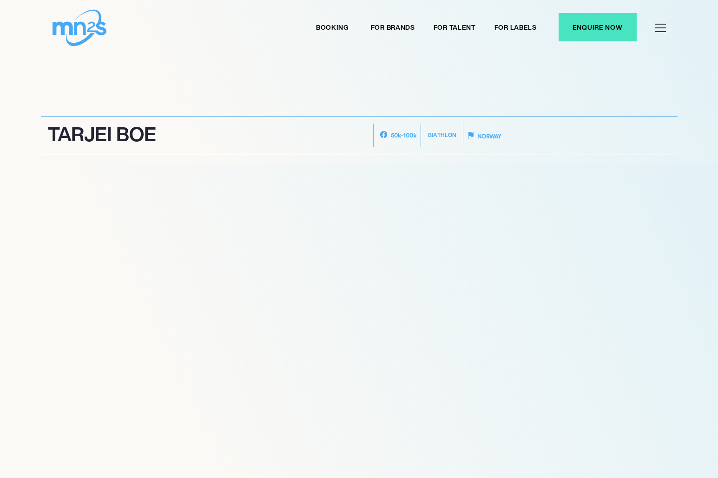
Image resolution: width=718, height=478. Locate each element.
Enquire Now (598, 27)
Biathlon (442, 135)
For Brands (393, 27)
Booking (332, 27)
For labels (515, 27)
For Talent (455, 27)
